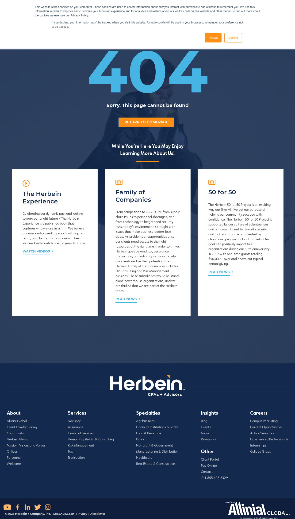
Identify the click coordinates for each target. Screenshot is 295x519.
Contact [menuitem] (207, 471)
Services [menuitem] (77, 413)
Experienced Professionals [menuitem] (269, 439)
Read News (126, 299)
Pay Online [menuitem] (209, 465)
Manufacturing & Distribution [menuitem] (157, 451)
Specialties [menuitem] (148, 413)
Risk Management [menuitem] (81, 445)
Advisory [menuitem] (74, 421)
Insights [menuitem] (209, 413)
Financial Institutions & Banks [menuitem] (157, 427)
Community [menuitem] (15, 433)
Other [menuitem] (207, 451)
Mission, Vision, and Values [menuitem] (26, 445)
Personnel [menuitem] (14, 457)
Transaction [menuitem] (76, 457)
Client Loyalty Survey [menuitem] (22, 427)
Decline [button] (233, 37)
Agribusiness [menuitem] (145, 421)
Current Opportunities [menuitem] (266, 427)
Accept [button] (213, 37)
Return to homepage (146, 122)
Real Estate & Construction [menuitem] (155, 464)
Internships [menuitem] (258, 445)
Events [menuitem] (206, 427)
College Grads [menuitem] (260, 451)
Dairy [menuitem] (140, 439)
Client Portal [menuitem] (210, 459)
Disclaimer (97, 513)
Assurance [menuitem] (75, 427)
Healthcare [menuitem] (144, 457)
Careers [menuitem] (259, 413)
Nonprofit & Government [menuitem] (154, 445)
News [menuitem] (205, 433)
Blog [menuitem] (204, 421)
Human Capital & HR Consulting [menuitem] (91, 439)
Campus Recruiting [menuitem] (264, 421)
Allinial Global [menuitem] (17, 421)
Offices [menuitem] (12, 451)
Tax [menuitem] (70, 451)
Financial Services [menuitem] (81, 433)
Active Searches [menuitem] (262, 433)
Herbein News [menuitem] (17, 439)
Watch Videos (36, 251)
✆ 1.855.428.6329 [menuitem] (214, 478)
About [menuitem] (13, 413)
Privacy (81, 513)
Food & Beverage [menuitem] (148, 433)
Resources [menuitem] (208, 439)
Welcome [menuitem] (14, 464)
